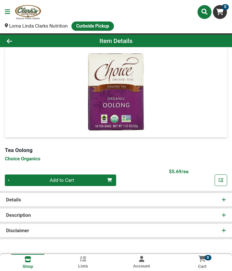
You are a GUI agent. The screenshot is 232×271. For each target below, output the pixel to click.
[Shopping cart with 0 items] (220, 12)
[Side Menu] (7, 12)
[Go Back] (32, 41)
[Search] (204, 11)
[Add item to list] (221, 180)
